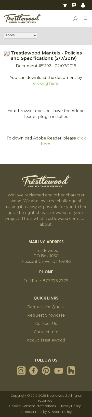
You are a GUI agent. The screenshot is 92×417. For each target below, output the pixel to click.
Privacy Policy (70, 406)
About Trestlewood (46, 340)
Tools (10, 35)
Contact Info (46, 332)
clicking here (45, 83)
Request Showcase (46, 315)
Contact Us (46, 323)
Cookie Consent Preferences (32, 406)
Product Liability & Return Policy (46, 412)
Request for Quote (46, 307)
